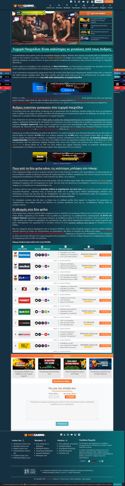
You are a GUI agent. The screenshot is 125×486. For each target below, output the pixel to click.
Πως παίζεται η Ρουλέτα (68, 444)
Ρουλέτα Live (64, 453)
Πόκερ (84, 6)
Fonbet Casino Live (89, 299)
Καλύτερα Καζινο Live (21, 458)
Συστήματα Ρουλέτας (67, 448)
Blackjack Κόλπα (42, 448)
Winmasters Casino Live (89, 333)
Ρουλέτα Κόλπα (65, 446)
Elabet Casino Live (88, 277)
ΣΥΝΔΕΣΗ (99, 1)
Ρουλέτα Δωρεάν (65, 451)
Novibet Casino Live (89, 265)
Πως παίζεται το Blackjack (42, 445)
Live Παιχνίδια (93, 6)
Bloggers (103, 6)
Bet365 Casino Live (89, 311)
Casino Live (50, 6)
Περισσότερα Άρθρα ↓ (62, 381)
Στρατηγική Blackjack (44, 451)
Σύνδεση (54, 397)
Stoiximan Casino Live (89, 254)
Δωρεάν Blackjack (43, 453)
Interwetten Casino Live (88, 345)
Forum (110, 6)
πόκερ (103, 180)
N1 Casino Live (89, 322)
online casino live (31, 7)
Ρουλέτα (59, 6)
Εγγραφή (70, 397)
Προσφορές (76, 6)
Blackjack (67, 6)
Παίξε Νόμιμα (104, 255)
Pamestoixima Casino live (89, 288)
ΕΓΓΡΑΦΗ (109, 1)
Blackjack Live (41, 455)
